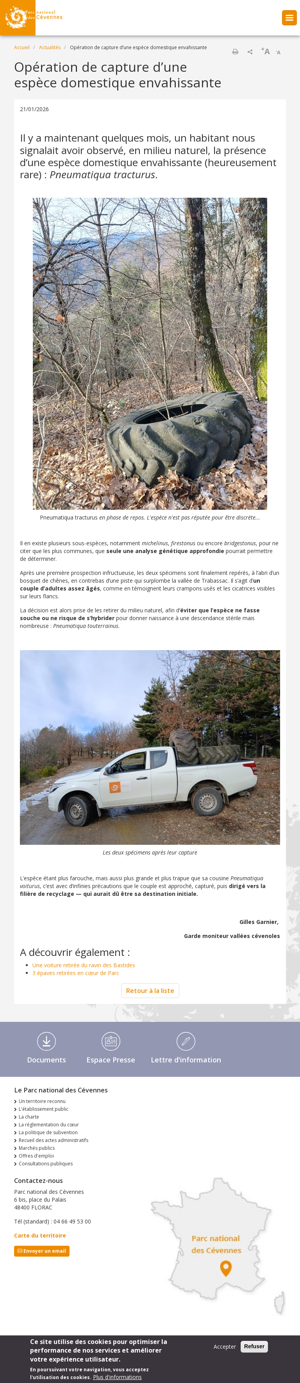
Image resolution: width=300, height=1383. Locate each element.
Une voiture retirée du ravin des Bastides (83, 965)
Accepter (225, 1349)
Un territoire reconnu (42, 1101)
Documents (46, 1059)
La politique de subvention (48, 1132)
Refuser (254, 1349)
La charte (29, 1116)
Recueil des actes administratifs (53, 1140)
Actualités (50, 47)
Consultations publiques (46, 1163)
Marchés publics (37, 1148)
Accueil (22, 47)
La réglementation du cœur (49, 1124)
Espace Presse (110, 1059)
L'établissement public (43, 1109)
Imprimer (235, 51)
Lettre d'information (186, 1059)
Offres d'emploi (36, 1155)
